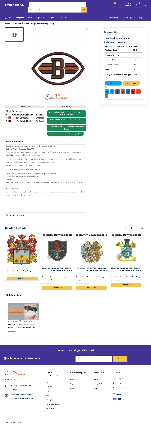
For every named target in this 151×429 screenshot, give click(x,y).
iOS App (117, 383)
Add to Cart (22, 278)
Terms (13, 422)
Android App (118, 387)
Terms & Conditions (52, 404)
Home (96, 379)
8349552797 (16, 389)
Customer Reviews (15, 215)
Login (72, 384)
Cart (47, 391)
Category (97, 388)
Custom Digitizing (129, 17)
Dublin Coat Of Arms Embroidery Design (126, 277)
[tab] (14, 34)
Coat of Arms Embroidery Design (19, 270)
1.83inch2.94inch (112, 60)
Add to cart (131, 83)
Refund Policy (50, 408)
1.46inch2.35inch (112, 55)
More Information (14, 141)
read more (12, 331)
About (48, 382)
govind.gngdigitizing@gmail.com (22, 398)
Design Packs (98, 384)
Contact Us (73, 379)
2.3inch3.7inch (111, 64)
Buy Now (113, 83)
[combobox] (37, 5)
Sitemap (18, 422)
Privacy (7, 422)
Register (72, 388)
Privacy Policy (50, 399)
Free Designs (114, 17)
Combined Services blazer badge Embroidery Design (54, 278)
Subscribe (120, 358)
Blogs (141, 17)
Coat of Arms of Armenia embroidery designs (90, 278)
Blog (47, 395)
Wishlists (49, 386)
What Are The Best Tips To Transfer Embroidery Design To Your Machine (22, 326)
